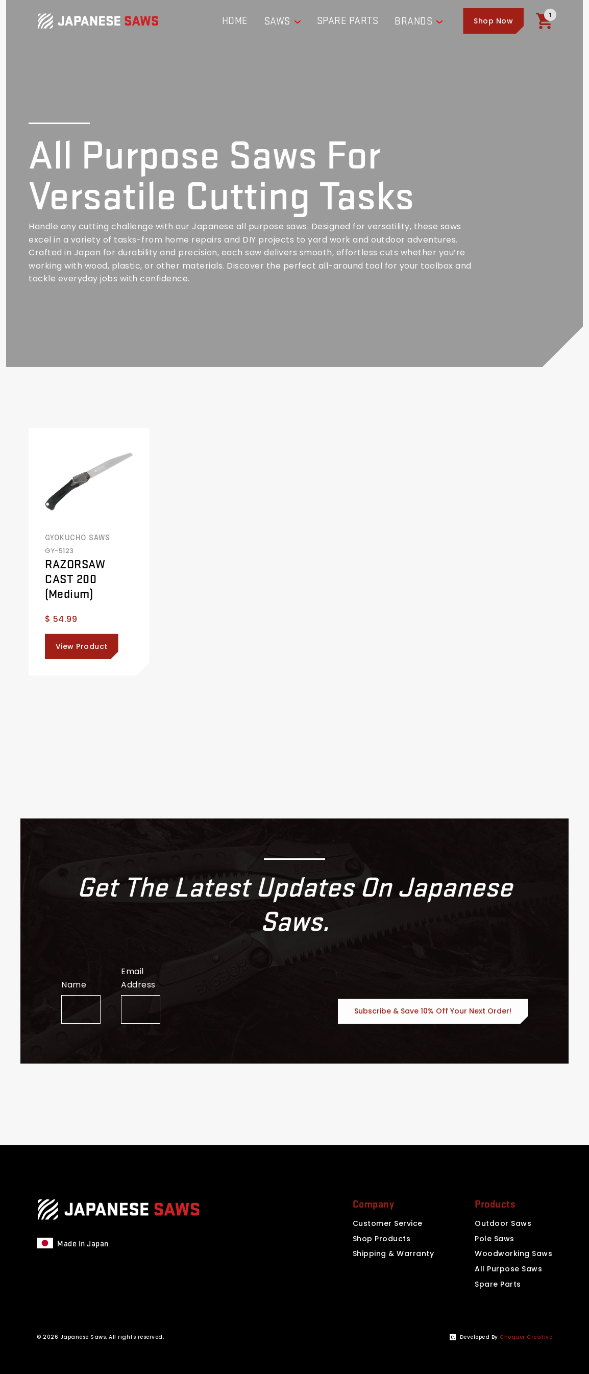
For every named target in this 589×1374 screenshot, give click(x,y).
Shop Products (382, 1238)
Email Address (138, 978)
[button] (493, 21)
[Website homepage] (98, 21)
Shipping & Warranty (393, 1253)
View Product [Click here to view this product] (82, 646)
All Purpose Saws (508, 1268)
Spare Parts (498, 1284)
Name (73, 985)
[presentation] (258, 1004)
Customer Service (388, 1223)
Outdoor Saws (503, 1223)
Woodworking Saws (513, 1253)
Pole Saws (494, 1238)
